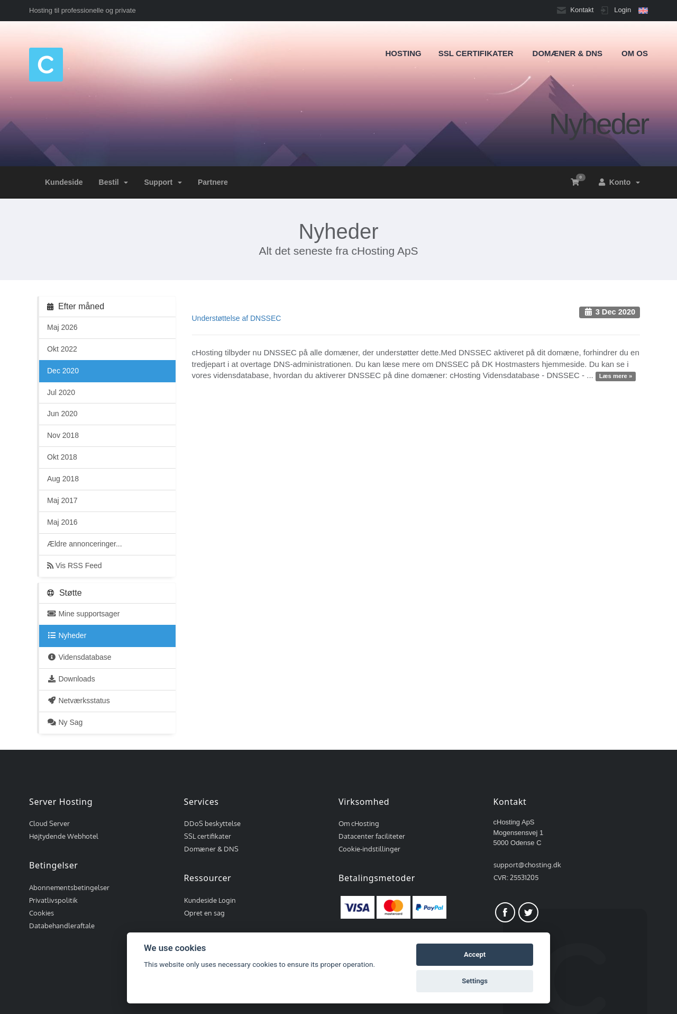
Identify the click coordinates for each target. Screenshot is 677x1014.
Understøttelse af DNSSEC (236, 318)
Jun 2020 (62, 413)
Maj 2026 (62, 327)
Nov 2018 (63, 435)
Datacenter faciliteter (371, 836)
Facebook (505, 912)
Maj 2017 (62, 500)
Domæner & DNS (211, 849)
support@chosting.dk (527, 864)
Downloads (71, 679)
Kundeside (64, 182)
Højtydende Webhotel (63, 836)
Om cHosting (358, 823)
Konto (619, 182)
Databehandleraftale (62, 925)
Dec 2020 (63, 370)
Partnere (213, 182)
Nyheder (66, 635)
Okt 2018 (62, 457)
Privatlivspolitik (53, 900)
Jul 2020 (61, 392)
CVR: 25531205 (515, 877)
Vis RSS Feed (74, 565)
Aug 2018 (63, 478)
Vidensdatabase (79, 657)
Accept (475, 954)
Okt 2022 (62, 349)
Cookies (41, 913)
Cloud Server (49, 823)
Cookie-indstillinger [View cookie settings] (369, 849)
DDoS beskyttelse (212, 823)
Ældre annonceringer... (84, 544)
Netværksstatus (78, 700)
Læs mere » (616, 376)
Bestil (114, 182)
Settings (475, 981)
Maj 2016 (62, 522)
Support (162, 182)
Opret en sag (204, 913)
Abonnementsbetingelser (69, 887)
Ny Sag (65, 722)
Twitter (528, 912)
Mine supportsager (83, 613)
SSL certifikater (207, 836)
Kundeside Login (210, 900)
